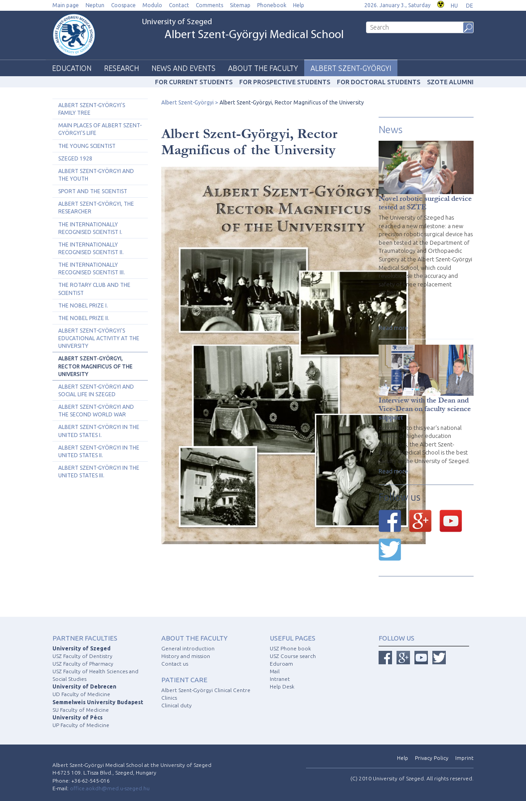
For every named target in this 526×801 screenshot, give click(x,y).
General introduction (188, 648)
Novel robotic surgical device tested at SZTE (425, 202)
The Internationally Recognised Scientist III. (91, 268)
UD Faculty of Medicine (81, 694)
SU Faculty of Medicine (80, 710)
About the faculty (263, 68)
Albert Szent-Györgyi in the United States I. (98, 430)
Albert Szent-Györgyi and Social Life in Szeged (96, 390)
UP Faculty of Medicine (80, 725)
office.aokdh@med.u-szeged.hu (110, 788)
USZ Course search (293, 656)
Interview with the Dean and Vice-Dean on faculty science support (425, 408)
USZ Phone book (290, 648)
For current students (194, 82)
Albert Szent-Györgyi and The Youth (96, 175)
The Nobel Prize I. (83, 305)
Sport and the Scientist (92, 191)
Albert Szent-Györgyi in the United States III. (98, 471)
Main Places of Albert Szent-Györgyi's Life (100, 129)
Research (121, 68)
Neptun (95, 5)
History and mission (185, 656)
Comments (209, 5)
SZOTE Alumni (450, 82)
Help (298, 5)
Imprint (464, 758)
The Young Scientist (87, 146)
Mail (275, 671)
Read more (393, 328)
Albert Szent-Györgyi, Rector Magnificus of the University (95, 366)
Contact (179, 5)
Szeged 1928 (75, 158)
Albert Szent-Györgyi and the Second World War (96, 410)
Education (71, 68)
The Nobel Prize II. (83, 318)
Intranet (280, 679)
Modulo (152, 5)
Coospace (123, 5)
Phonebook (271, 5)
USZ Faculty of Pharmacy (82, 664)
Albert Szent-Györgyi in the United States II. (98, 451)
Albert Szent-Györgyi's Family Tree (91, 109)
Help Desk (282, 686)
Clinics (169, 698)
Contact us (174, 664)
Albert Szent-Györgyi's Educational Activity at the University (98, 338)
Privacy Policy (431, 758)
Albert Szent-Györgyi (350, 68)
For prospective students (284, 82)
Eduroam (281, 664)
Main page (65, 5)
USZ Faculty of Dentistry (82, 656)
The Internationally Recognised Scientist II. (91, 248)
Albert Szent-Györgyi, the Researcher (96, 207)
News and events (183, 68)
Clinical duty (176, 705)
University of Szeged (243, 30)
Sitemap (240, 5)
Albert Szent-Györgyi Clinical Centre (205, 690)
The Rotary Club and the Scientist (94, 288)
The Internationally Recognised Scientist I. (90, 228)
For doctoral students (378, 82)
